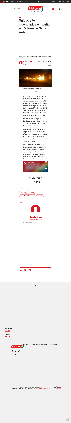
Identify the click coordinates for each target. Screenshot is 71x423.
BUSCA (54, 2)
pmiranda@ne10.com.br (36, 219)
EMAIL (67, 2)
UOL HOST (21, 1)
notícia (40, 195)
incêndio (23, 192)
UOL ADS (38, 1)
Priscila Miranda (27, 61)
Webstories (28, 270)
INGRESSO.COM (14, 1)
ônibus (32, 192)
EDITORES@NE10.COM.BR (44, 388)
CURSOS (32, 1)
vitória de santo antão (27, 195)
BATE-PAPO (61, 2)
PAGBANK (27, 1)
